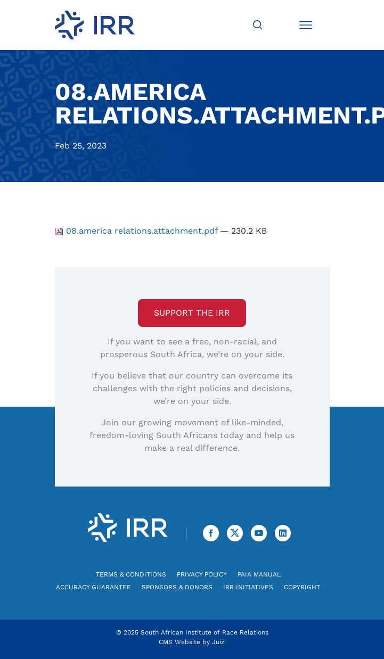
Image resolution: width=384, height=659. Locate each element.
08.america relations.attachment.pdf (137, 231)
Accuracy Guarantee (93, 587)
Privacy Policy (202, 574)
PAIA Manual (259, 574)
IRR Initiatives (248, 587)
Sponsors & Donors (177, 587)
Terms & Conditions (131, 574)
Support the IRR (192, 313)
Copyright (302, 587)
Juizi (219, 642)
